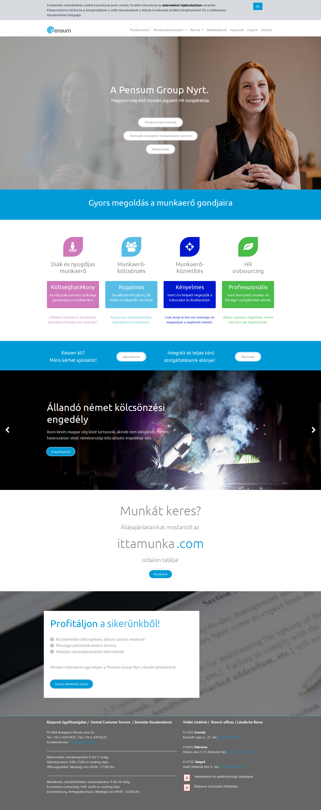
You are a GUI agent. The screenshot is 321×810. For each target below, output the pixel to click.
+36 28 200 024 (230, 737)
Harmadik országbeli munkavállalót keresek (160, 136)
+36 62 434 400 (231, 767)
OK (258, 6)
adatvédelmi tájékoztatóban (182, 5)
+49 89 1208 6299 (82, 742)
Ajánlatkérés (131, 357)
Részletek (248, 357)
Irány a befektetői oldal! (71, 684)
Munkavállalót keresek (160, 122)
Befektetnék (160, 149)
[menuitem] (140, 29)
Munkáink (160, 574)
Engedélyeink (60, 452)
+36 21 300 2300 (240, 752)
